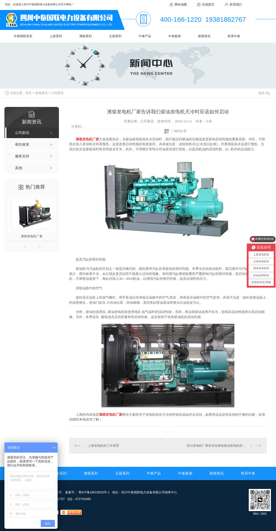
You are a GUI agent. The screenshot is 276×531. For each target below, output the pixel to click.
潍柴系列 (85, 36)
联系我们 (236, 4)
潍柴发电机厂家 (32, 236)
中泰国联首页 (23, 36)
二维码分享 (179, 131)
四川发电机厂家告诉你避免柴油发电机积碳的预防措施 (224, 445)
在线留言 (208, 4)
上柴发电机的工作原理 (103, 445)
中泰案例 (174, 36)
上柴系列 (56, 36)
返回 (264, 93)
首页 (28, 93)
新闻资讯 (204, 36)
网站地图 (181, 4)
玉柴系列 (115, 36)
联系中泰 (234, 36)
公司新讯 (57, 93)
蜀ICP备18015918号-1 (93, 492)
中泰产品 (145, 36)
